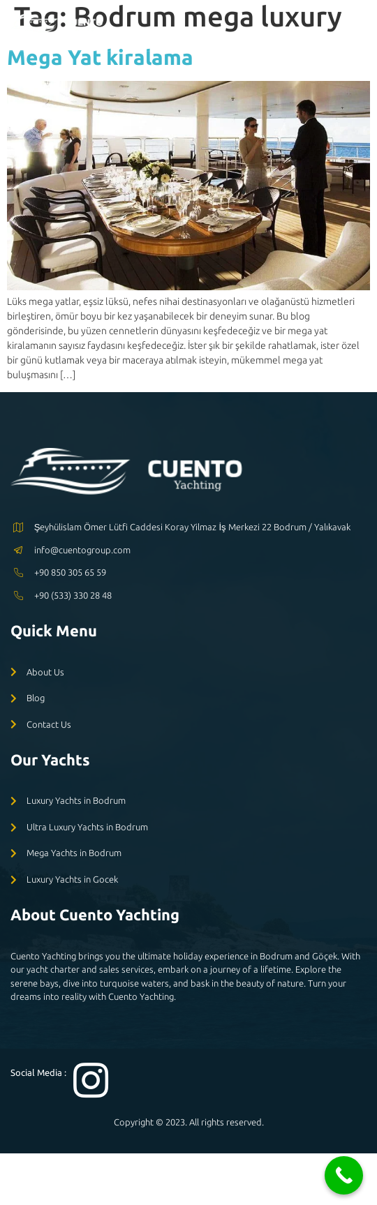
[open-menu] (357, 25)
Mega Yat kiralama (100, 57)
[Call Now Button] (344, 1175)
